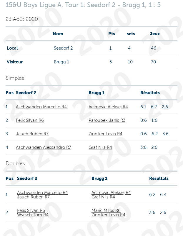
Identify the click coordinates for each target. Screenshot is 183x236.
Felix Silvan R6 (30, 120)
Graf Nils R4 (100, 147)
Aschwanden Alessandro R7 (43, 147)
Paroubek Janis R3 (107, 120)
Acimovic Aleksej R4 (108, 106)
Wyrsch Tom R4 (33, 215)
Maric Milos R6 (106, 210)
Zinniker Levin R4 (105, 134)
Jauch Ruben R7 (32, 134)
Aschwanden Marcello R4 (41, 106)
